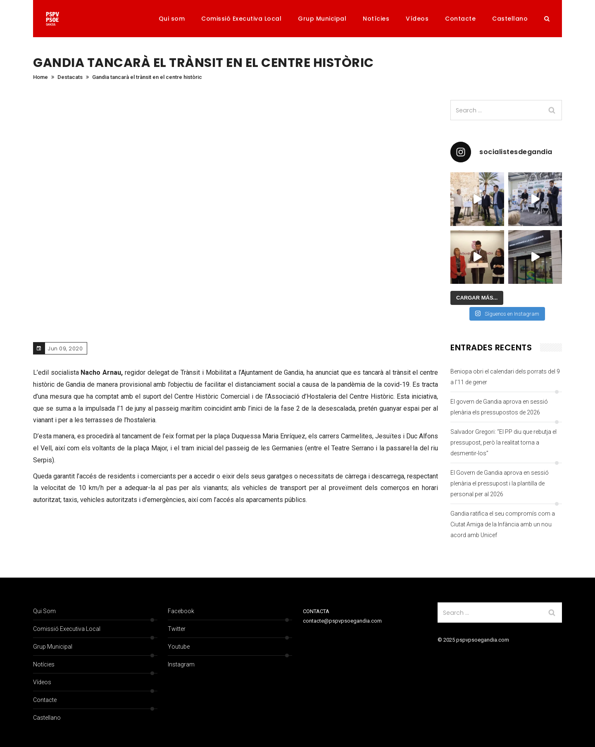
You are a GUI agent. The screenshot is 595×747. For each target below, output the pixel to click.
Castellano (510, 18)
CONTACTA (316, 611)
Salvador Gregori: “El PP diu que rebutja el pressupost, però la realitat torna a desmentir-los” (503, 442)
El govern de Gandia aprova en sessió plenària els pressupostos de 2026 (499, 407)
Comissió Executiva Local (241, 18)
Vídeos (417, 18)
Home (40, 77)
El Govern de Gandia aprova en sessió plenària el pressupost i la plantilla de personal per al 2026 (499, 483)
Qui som (172, 18)
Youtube (179, 646)
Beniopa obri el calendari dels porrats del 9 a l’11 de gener (505, 376)
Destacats (70, 77)
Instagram (181, 664)
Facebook (181, 611)
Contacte (460, 18)
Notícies (376, 18)
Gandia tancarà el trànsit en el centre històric (147, 77)
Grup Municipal (322, 18)
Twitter (177, 629)
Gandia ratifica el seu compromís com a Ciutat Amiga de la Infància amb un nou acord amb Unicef (502, 524)
